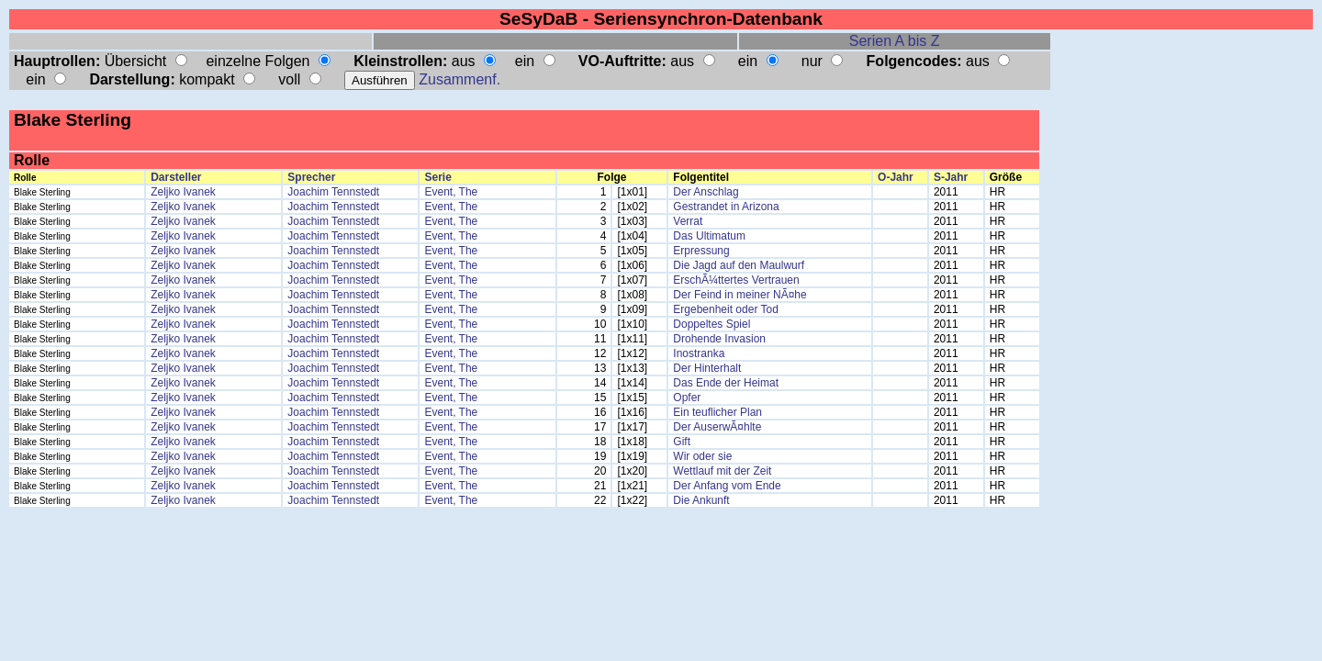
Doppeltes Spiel (711, 324)
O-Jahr (895, 177)
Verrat (687, 221)
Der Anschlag (705, 191)
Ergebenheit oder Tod (726, 309)
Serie (437, 177)
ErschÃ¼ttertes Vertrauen (736, 280)
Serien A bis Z (894, 41)
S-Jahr (951, 177)
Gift (681, 441)
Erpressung (701, 250)
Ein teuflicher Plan (717, 412)
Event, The (450, 191)
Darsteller (176, 177)
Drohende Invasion (719, 338)
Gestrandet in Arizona (726, 206)
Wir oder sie (702, 456)
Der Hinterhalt (707, 368)
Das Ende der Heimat (726, 382)
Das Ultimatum (709, 236)
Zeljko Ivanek (183, 191)
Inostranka (698, 353)
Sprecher (311, 177)
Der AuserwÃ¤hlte (717, 426)
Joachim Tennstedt (333, 191)
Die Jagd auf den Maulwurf (738, 265)
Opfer (686, 397)
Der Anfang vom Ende (726, 485)
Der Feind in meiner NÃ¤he (739, 294)
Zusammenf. (459, 79)
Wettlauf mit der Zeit (722, 471)
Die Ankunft (701, 500)
